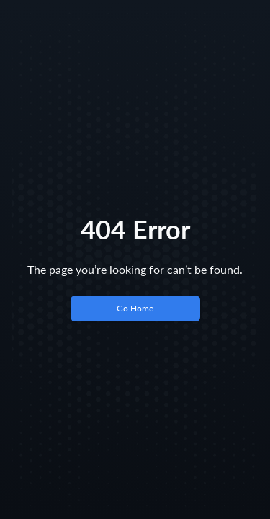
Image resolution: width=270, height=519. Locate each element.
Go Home (135, 308)
